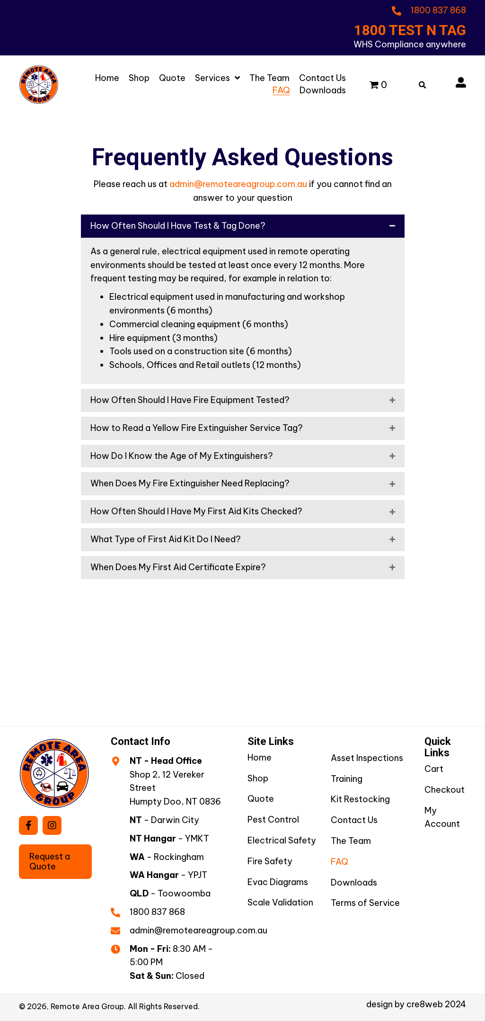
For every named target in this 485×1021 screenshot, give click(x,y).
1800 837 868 (157, 911)
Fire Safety (269, 861)
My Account (442, 817)
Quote (260, 798)
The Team (351, 840)
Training (346, 778)
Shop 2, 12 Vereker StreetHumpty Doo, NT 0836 (175, 788)
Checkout (444, 789)
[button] (28, 825)
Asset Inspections (367, 757)
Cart (433, 768)
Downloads (354, 882)
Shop (257, 778)
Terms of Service (365, 902)
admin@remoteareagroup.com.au (238, 184)
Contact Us (354, 820)
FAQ (339, 861)
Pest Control (273, 819)
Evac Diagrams (277, 882)
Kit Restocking (360, 799)
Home (259, 757)
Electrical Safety (281, 840)
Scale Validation (280, 902)
